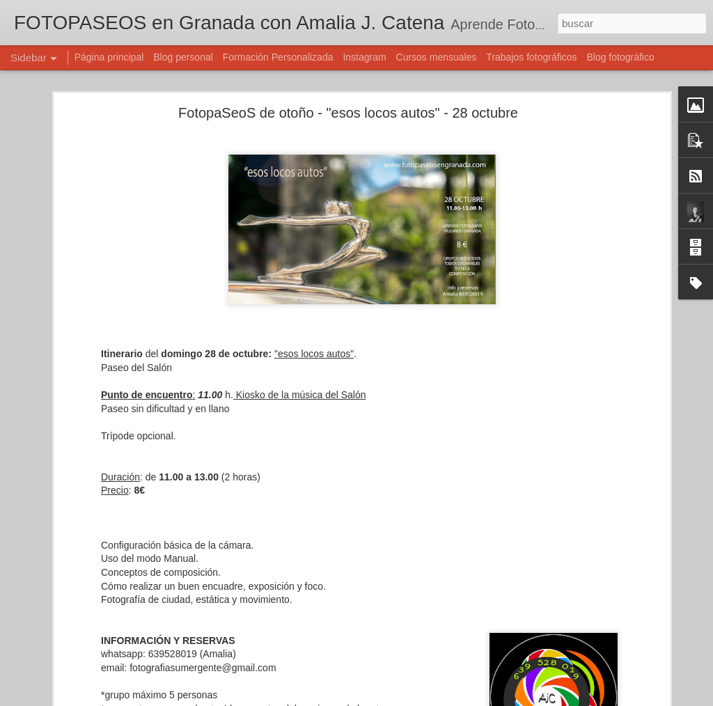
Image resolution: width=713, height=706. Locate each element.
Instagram (364, 57)
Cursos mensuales (436, 57)
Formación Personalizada (278, 57)
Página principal (109, 57)
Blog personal (183, 57)
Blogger (410, 698)
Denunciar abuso (457, 698)
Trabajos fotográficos (531, 57)
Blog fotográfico (620, 57)
